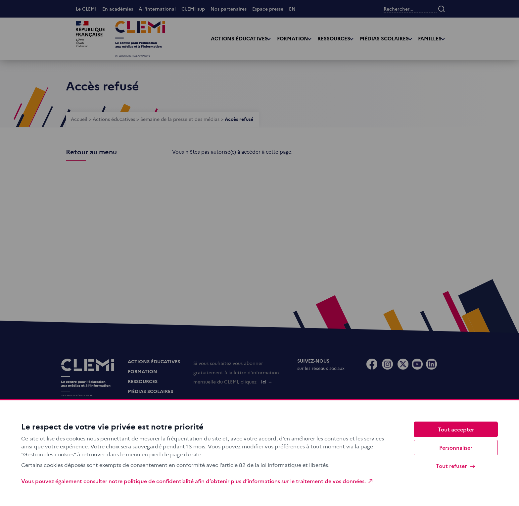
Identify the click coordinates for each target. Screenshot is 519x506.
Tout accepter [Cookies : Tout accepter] (456, 429)
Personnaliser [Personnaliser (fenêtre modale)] (455, 447)
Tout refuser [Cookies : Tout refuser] (456, 466)
